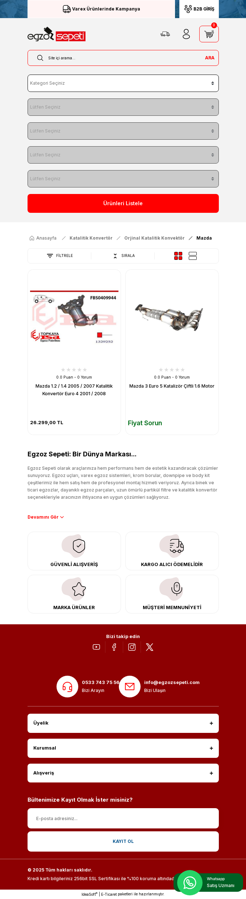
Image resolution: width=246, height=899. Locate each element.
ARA (209, 57)
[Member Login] (186, 34)
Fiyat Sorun (145, 423)
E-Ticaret (109, 894)
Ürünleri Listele (123, 203)
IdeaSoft (89, 894)
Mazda (204, 238)
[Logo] (57, 34)
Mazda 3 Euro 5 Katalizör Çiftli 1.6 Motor (171, 386)
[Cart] (209, 34)
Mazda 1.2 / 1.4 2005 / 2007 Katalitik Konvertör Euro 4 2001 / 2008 (74, 389)
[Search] (123, 58)
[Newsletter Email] (123, 818)
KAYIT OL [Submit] (123, 841)
